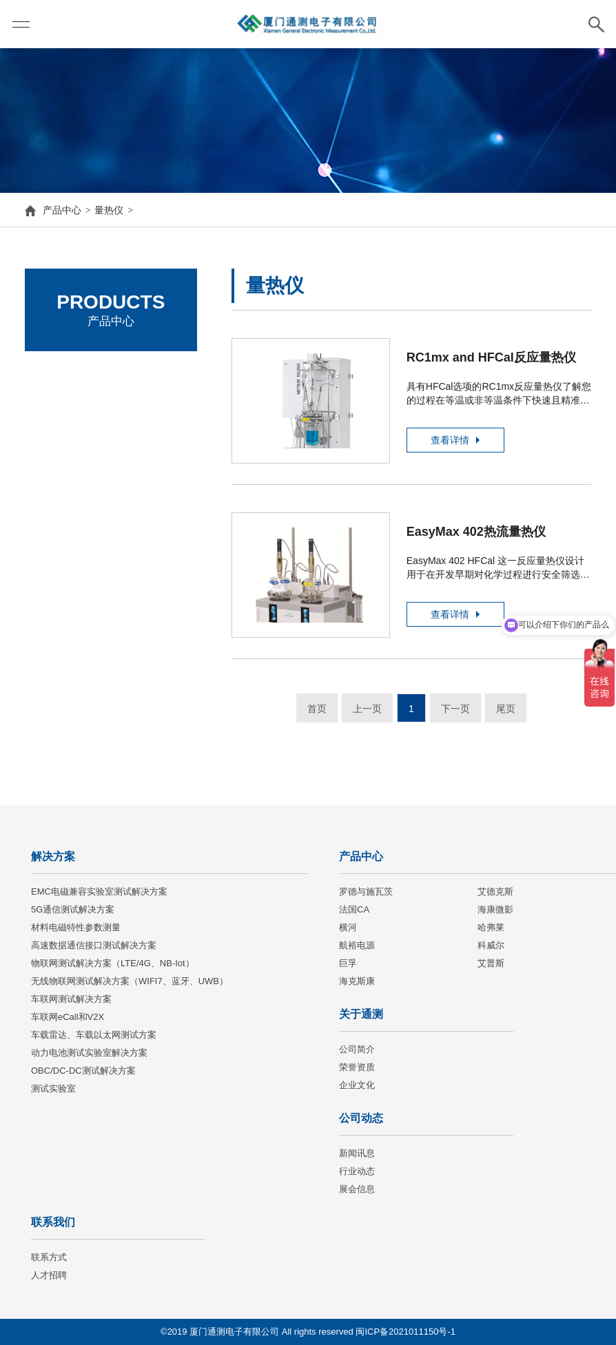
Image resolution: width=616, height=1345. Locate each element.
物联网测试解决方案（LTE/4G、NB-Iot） (112, 963)
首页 (317, 708)
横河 (348, 927)
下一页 (455, 708)
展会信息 (357, 1189)
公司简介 (357, 1049)
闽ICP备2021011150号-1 (405, 1331)
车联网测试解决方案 (71, 999)
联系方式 (49, 1257)
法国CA (59, 448)
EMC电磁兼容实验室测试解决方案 (99, 891)
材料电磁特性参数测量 (76, 927)
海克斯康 (357, 981)
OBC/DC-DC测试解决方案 (83, 1070)
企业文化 (357, 1085)
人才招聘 (49, 1275)
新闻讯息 (357, 1153)
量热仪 (108, 210)
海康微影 (62, 486)
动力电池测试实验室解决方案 (89, 1052)
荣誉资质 (357, 1067)
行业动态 (357, 1171)
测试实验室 (53, 1088)
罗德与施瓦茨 (73, 372)
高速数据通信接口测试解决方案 (93, 945)
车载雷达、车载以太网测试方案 (93, 1035)
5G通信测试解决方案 (72, 909)
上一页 (367, 708)
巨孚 (348, 963)
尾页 (505, 708)
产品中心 (62, 210)
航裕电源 (357, 945)
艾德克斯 (62, 410)
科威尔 (491, 945)
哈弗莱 (491, 927)
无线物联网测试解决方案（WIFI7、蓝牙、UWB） (129, 981)
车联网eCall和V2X (67, 1017)
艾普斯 (491, 963)
